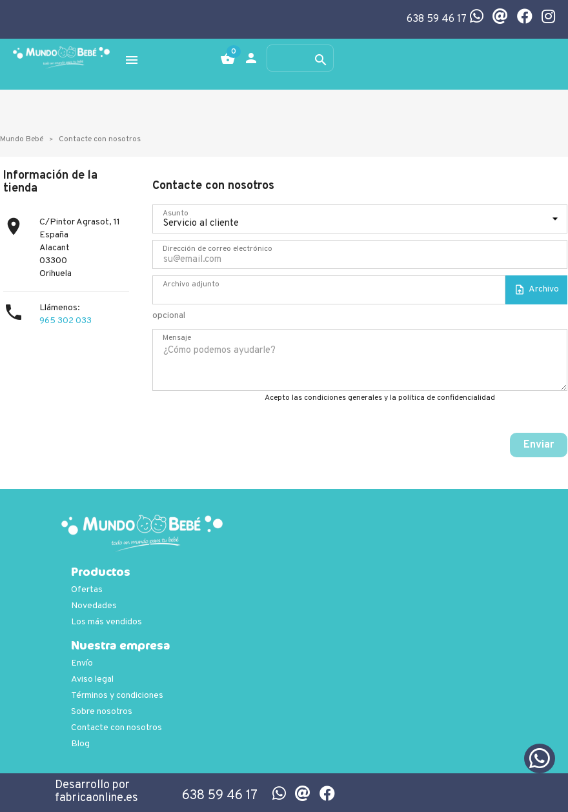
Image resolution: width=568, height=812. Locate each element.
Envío (82, 663)
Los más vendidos (106, 622)
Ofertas (87, 589)
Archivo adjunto (191, 284)
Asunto (175, 213)
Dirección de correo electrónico (217, 249)
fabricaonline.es (96, 798)
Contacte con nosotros (116, 727)
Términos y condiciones (117, 695)
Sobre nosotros (101, 711)
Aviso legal (92, 679)
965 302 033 (65, 320)
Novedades (94, 605)
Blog (80, 743)
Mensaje (177, 338)
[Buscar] (300, 58)
